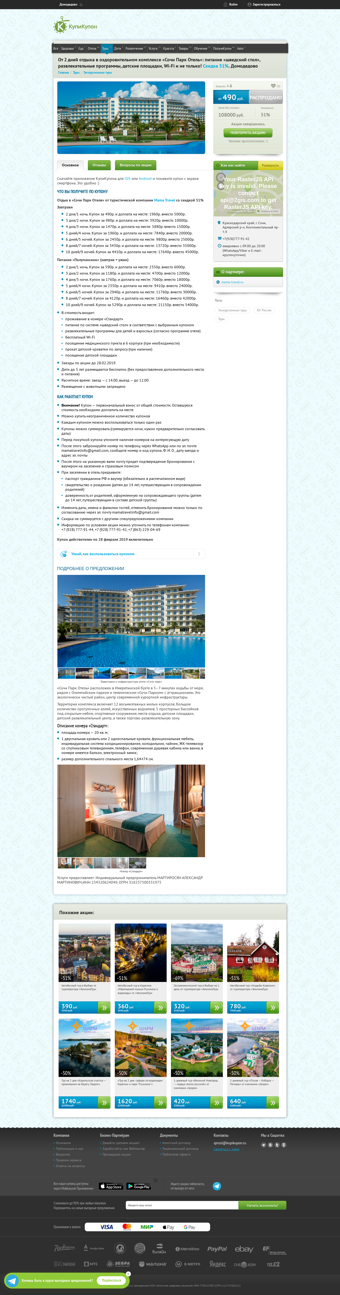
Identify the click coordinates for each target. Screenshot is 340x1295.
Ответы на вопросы (70, 1166)
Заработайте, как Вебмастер (124, 1148)
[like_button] (273, 86)
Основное (70, 165)
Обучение (202, 48)
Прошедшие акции (117, 1154)
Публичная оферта (176, 1154)
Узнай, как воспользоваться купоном (102, 553)
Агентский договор (176, 1143)
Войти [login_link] (233, 4)
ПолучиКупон (224, 48)
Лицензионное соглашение (240, 212)
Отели (93, 48)
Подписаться (111, 1280)
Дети (118, 48)
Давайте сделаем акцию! (121, 1143)
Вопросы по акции (136, 165)
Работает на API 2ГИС (243, 210)
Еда (82, 48)
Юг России (264, 310)
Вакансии (63, 1154)
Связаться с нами (226, 1149)
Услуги (155, 48)
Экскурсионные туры (232, 310)
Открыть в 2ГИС (270, 211)
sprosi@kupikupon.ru (230, 1143)
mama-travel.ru (232, 282)
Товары (185, 48)
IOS (128, 178)
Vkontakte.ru (270, 1145)
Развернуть (270, 165)
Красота (169, 48)
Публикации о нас (69, 1148)
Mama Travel (164, 200)
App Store (111, 1186)
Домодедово (68, 4)
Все (55, 48)
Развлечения (136, 48)
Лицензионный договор (180, 1148)
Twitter (277, 1145)
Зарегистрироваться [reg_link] (266, 4)
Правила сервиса (68, 1160)
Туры (107, 48)
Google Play (138, 1186)
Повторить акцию (248, 132)
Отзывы (99, 165)
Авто (241, 48)
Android (146, 178)
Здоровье (68, 48)
